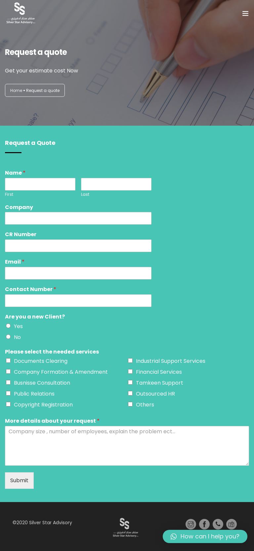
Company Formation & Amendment (61, 372)
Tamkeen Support (159, 383)
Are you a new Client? (35, 317)
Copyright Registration (43, 404)
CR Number (20, 234)
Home (16, 90)
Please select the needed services (52, 352)
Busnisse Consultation (42, 383)
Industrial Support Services (170, 361)
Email (14, 262)
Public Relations (34, 394)
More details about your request (52, 421)
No (17, 337)
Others (145, 404)
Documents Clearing (40, 361)
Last (85, 194)
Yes (18, 326)
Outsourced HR (155, 394)
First (9, 194)
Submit (19, 480)
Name (15, 173)
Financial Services (159, 372)
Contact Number (30, 289)
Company (19, 207)
